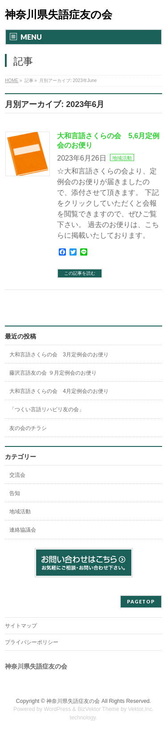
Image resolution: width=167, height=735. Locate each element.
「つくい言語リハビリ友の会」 (46, 409)
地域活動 (122, 158)
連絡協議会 (22, 530)
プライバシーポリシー (31, 642)
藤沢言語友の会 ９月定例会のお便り (52, 373)
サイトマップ (21, 626)
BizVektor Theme (98, 709)
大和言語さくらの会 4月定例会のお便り (59, 391)
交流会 (17, 475)
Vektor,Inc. (141, 709)
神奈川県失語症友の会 (58, 14)
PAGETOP (141, 601)
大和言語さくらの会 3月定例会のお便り (59, 354)
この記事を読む (79, 273)
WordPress (57, 709)
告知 (14, 493)
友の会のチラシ (28, 428)
